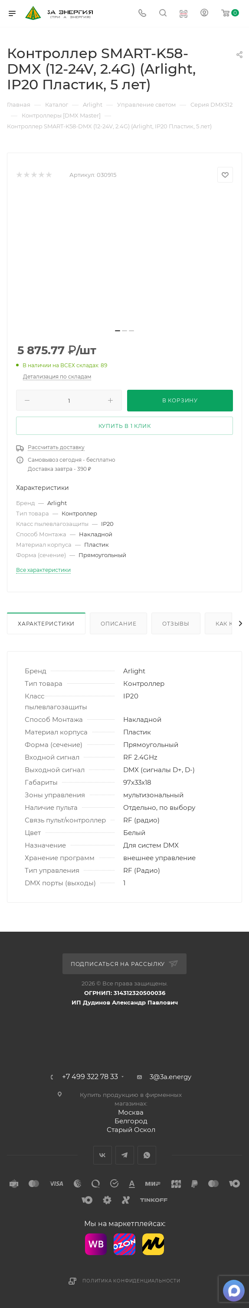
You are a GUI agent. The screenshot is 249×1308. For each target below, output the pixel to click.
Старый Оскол (131, 1129)
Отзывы (176, 623)
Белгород (131, 1121)
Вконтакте (102, 1155)
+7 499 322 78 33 (90, 1076)
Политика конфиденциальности (131, 1281)
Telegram (124, 1155)
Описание (118, 623)
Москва (131, 1112)
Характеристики (46, 623)
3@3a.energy (170, 1077)
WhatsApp (147, 1155)
